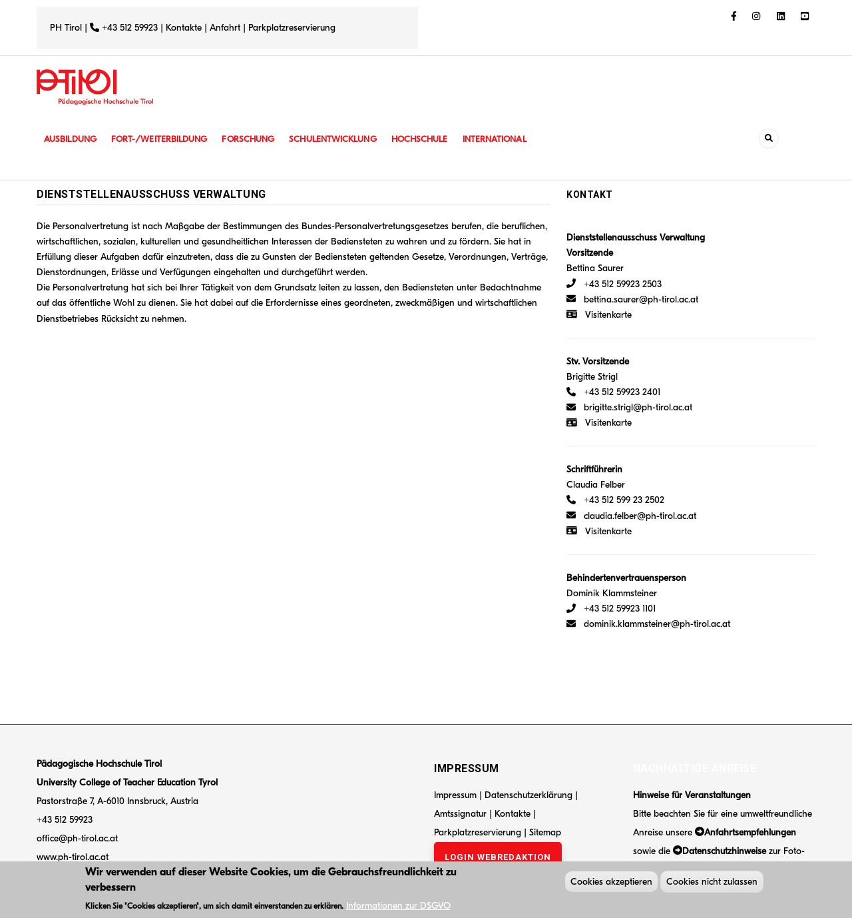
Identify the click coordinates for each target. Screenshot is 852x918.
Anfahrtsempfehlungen (750, 832)
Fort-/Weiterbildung (165, 139)
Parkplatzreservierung (291, 27)
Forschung (258, 139)
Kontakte (184, 27)
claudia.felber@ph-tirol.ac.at (631, 516)
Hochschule (435, 139)
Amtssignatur (461, 813)
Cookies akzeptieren (611, 884)
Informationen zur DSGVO (398, 907)
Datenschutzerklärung (528, 795)
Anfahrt (226, 27)
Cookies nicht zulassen (711, 884)
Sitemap (545, 832)
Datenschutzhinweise (724, 851)
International (514, 139)
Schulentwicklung (345, 139)
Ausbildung (71, 139)
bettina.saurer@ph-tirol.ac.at (632, 299)
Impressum (455, 795)
